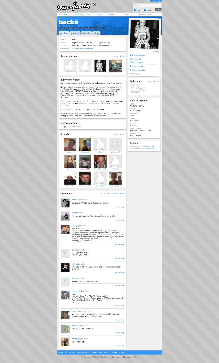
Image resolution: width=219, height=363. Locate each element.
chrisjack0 (115, 186)
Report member (138, 70)
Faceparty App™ (146, 14)
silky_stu (75, 264)
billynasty (75, 278)
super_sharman (78, 311)
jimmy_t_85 (76, 226)
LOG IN (154, 1)
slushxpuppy (85, 152)
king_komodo (77, 291)
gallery (75, 33)
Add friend (136, 59)
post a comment (113, 193)
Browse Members (82, 14)
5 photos (156, 52)
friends (86, 33)
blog (96, 33)
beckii (68, 22)
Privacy (122, 353)
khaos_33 (69, 186)
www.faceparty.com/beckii (82, 48)
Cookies (114, 353)
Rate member (137, 66)
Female (111, 14)
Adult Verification (83, 353)
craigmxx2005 (85, 169)
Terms (106, 353)
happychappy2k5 (100, 169)
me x (142, 88)
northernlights (77, 200)
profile (64, 33)
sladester (70, 169)
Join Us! (72, 353)
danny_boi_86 (77, 339)
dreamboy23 (77, 325)
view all (122, 56)
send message (120, 207)
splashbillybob (100, 186)
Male (100, 14)
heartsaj (75, 213)
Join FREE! (63, 14)
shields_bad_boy (85, 186)
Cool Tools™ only (149, 146)
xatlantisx (115, 169)
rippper (69, 152)
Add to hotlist (137, 62)
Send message (138, 55)
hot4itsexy (100, 152)
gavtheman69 (115, 152)
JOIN (159, 1)
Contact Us (62, 353)
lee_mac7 (76, 250)
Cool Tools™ (126, 14)
